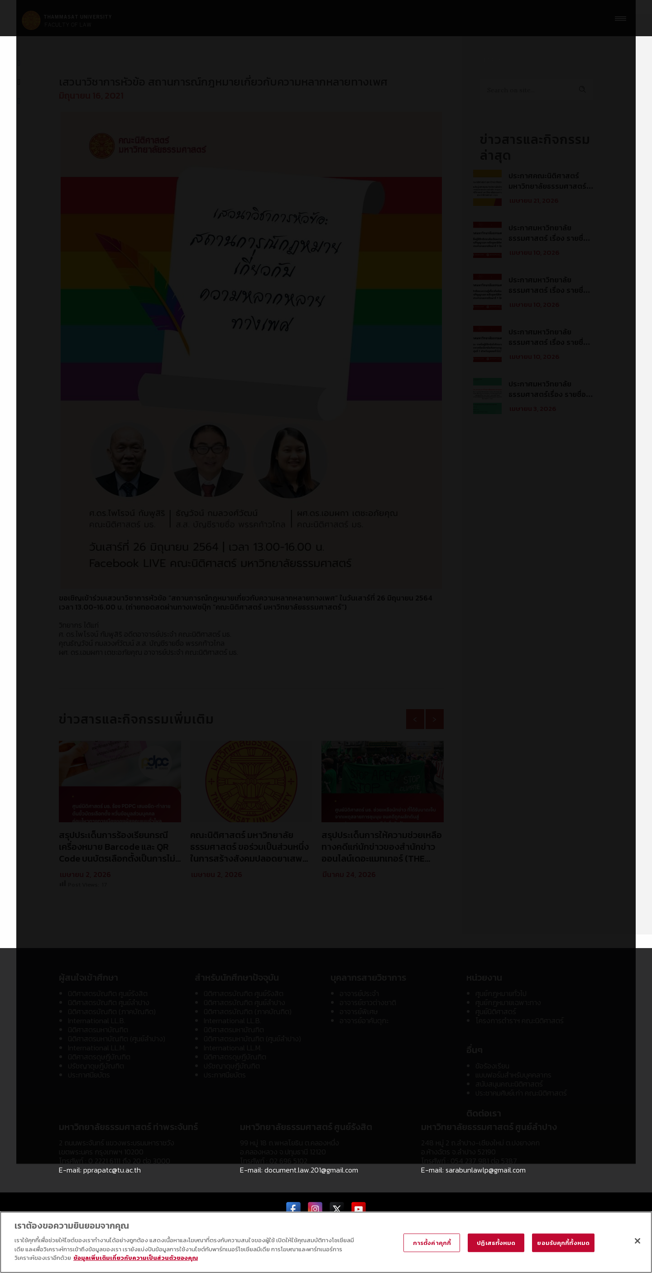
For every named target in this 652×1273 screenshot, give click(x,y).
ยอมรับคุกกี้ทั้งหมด (563, 1243)
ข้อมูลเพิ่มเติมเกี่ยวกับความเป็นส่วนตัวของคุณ (135, 1258)
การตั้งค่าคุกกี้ (432, 1243)
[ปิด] (637, 1241)
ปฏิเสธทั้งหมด (496, 1243)
